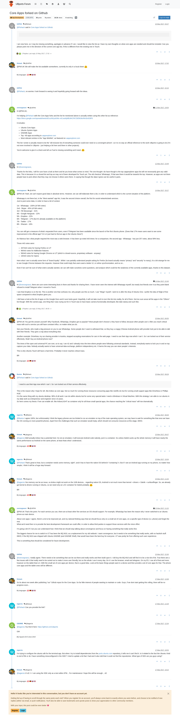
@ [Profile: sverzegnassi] (25, 167)
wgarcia (20, 415)
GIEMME (20, 623)
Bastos (19, 374)
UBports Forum (23, 4)
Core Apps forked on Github (42, 27)
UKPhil (19, 24)
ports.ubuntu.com (105, 653)
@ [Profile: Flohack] (21, 27)
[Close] (168, 693)
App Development (16, 17)
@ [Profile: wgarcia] (21, 438)
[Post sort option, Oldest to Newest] (154, 17)
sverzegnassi (21, 108)
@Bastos (28, 415)
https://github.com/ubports (48, 627)
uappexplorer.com (49, 136)
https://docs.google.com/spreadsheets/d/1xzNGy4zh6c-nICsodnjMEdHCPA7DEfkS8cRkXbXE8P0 (55, 118)
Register (15, 710)
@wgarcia (27, 435)
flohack (19, 63)
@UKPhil (27, 63)
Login (23, 710)
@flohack (27, 24)
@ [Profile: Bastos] (20, 418)
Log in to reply (164, 17)
